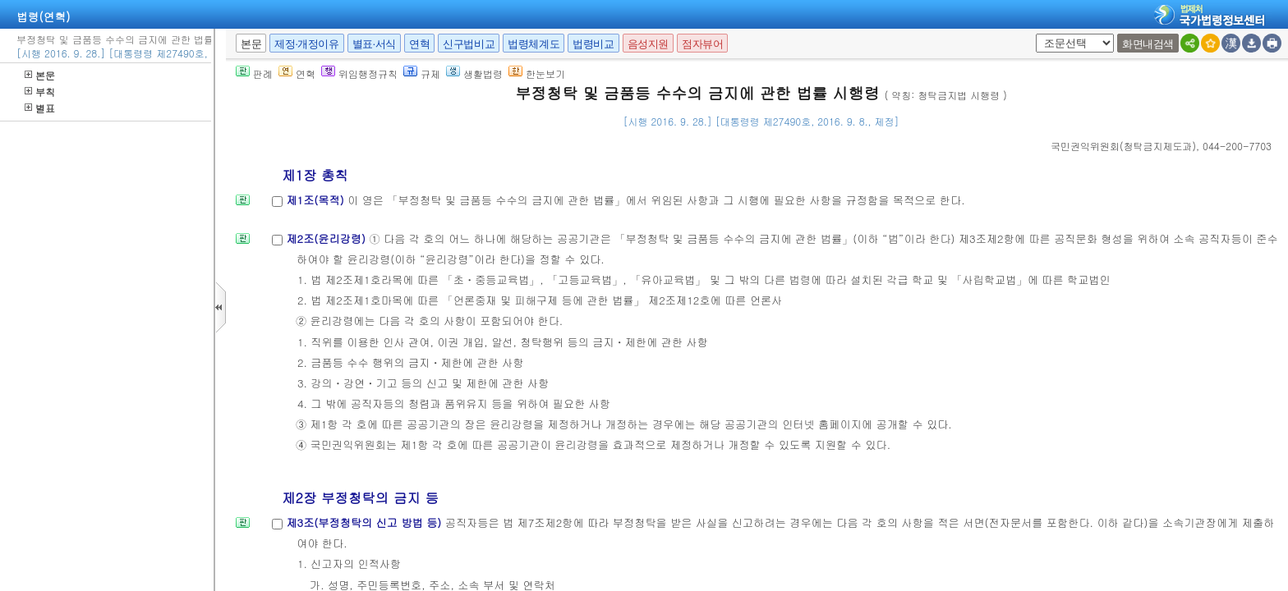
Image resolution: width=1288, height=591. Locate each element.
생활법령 (474, 73)
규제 (421, 73)
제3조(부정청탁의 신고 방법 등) (365, 522)
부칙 (40, 91)
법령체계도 (533, 44)
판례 (254, 73)
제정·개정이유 (306, 44)
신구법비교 (468, 44)
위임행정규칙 (359, 73)
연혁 (419, 44)
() (1123, 146)
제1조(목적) (316, 200)
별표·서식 (374, 44)
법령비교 (593, 44)
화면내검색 (1148, 44)
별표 (40, 108)
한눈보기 (536, 73)
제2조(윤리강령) (327, 238)
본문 (40, 75)
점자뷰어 (702, 44)
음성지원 (648, 44)
